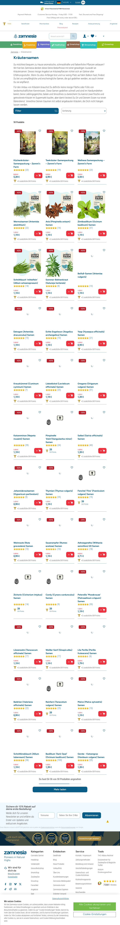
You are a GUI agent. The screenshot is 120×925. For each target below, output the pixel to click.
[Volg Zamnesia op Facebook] (5, 884)
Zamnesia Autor (59, 885)
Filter (36, 110)
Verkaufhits (57, 868)
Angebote (34, 889)
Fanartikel (34, 885)
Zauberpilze (35, 877)
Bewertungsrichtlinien (84, 884)
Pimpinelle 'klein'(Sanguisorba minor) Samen (59, 438)
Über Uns (56, 872)
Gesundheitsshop (37, 868)
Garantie (79, 888)
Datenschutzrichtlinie (47, 827)
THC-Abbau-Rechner (105, 855)
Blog (55, 860)
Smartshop (35, 872)
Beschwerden (80, 892)
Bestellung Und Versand (84, 864)
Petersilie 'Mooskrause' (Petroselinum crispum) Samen (89, 598)
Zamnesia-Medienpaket (62, 881)
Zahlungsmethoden (83, 860)
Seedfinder (57, 855)
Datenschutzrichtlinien (60, 898)
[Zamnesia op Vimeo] (15, 884)
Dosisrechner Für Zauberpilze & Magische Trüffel (106, 862)
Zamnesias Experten (60, 889)
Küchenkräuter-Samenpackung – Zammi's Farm (27, 163)
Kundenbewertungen (60, 877)
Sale (32, 894)
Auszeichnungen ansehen (89, 838)
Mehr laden (60, 789)
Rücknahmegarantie (83, 879)
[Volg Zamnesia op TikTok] (5, 889)
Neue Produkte (58, 864)
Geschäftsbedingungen (84, 868)
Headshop (35, 860)
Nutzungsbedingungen (68, 827)
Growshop (34, 881)
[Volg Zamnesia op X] (20, 884)
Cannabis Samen (37, 855)
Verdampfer (35, 864)
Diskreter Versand (59, 894)
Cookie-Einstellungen (94, 914)
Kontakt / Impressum (83, 855)
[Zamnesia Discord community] (15, 889)
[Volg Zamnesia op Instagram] (10, 884)
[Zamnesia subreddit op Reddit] (10, 889)
